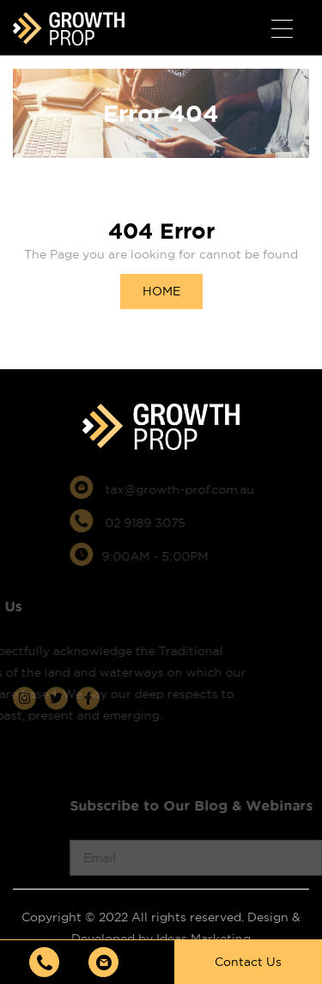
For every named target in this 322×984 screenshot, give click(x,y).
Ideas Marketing (203, 938)
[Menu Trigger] (282, 29)
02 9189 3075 (142, 523)
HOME (161, 291)
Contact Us (248, 962)
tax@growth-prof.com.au (176, 489)
